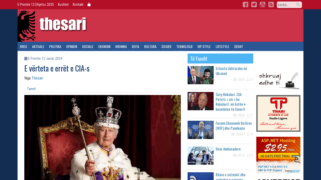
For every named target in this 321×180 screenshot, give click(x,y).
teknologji (184, 46)
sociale (87, 46)
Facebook (245, 4)
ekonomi (104, 46)
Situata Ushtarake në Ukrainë (231, 71)
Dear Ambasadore (228, 149)
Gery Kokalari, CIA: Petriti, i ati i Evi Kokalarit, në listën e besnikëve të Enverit (231, 102)
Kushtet (63, 4)
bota (135, 46)
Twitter (254, 4)
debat (238, 46)
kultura (150, 46)
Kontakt (78, 4)
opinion (71, 46)
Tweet (31, 89)
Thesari (37, 78)
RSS (271, 4)
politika (55, 46)
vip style (204, 46)
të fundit (198, 58)
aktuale (38, 46)
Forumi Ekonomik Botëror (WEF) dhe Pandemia (234, 125)
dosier (166, 46)
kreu (23, 46)
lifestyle (222, 46)
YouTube (262, 4)
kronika (121, 46)
